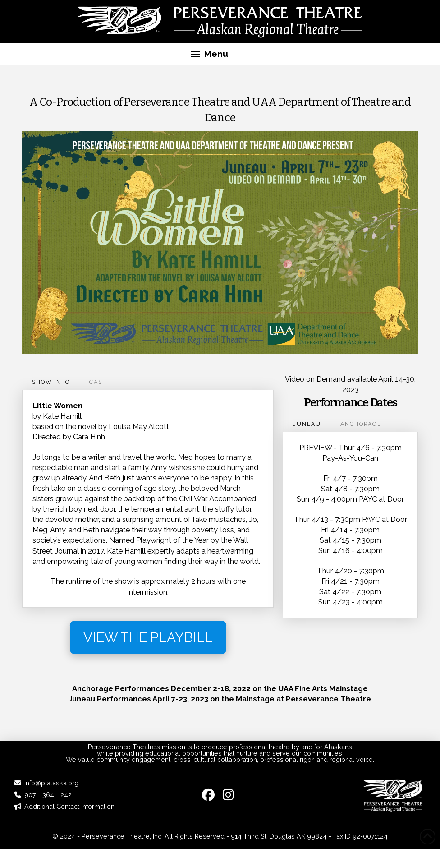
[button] (209, 54)
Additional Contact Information (69, 806)
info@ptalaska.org (51, 783)
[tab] (50, 382)
